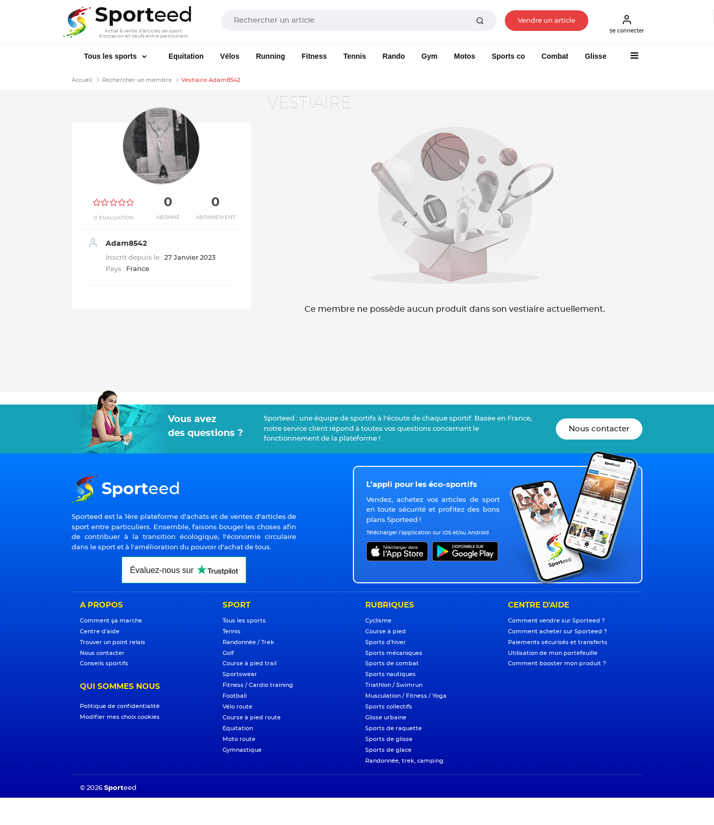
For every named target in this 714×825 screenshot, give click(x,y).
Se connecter (626, 23)
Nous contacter (599, 429)
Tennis (354, 56)
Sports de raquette (393, 728)
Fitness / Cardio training (258, 685)
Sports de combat (392, 663)
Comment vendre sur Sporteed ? (556, 621)
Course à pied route (252, 717)
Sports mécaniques (393, 653)
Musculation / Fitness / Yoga (406, 696)
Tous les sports (111, 56)
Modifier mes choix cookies (120, 717)
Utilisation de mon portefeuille (553, 653)
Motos (464, 56)
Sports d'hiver (385, 642)
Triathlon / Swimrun (393, 685)
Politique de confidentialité (120, 706)
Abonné (168, 217)
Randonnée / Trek (248, 642)
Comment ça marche (111, 621)
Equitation (185, 56)
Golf (228, 653)
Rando (394, 56)
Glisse (595, 56)
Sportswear (240, 674)
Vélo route (237, 707)
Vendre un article (546, 21)
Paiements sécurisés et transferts (557, 642)
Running (270, 56)
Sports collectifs (388, 707)
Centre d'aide (100, 631)
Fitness (314, 56)
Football (235, 696)
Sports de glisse (389, 739)
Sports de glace (388, 750)
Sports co (508, 56)
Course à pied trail (250, 663)
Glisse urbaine (385, 717)
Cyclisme (378, 621)
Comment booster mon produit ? (557, 663)
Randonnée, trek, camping (404, 761)
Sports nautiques (390, 674)
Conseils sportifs (104, 663)
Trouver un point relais (112, 642)
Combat (554, 56)
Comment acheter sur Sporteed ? (557, 631)
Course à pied (385, 631)
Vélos (229, 56)
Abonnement (215, 217)
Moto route (239, 739)
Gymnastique (242, 750)
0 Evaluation (113, 218)
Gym (429, 56)
